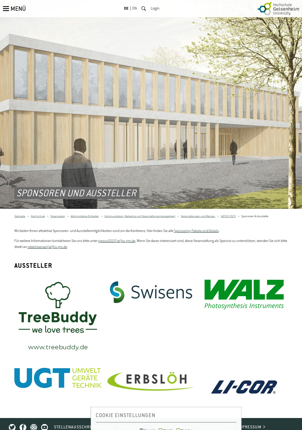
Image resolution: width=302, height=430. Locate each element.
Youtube (44, 418)
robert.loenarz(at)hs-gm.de (47, 237)
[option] (58, 308)
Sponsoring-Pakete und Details (196, 221)
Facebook (23, 418)
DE (126, 8)
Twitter (12, 418)
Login (155, 8)
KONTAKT (185, 417)
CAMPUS (160, 417)
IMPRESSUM (249, 417)
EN (134, 8)
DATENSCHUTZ (215, 417)
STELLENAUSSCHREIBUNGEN (82, 417)
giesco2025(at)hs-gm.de (116, 231)
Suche (144, 9)
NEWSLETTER (131, 417)
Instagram (33, 418)
